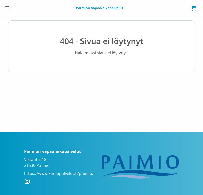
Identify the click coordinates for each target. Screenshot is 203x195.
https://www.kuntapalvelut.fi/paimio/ (59, 173)
